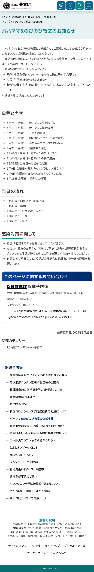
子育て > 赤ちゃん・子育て (26, 347)
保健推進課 (34, 17)
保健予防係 (50, 17)
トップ (5, 17)
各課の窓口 (18, 17)
